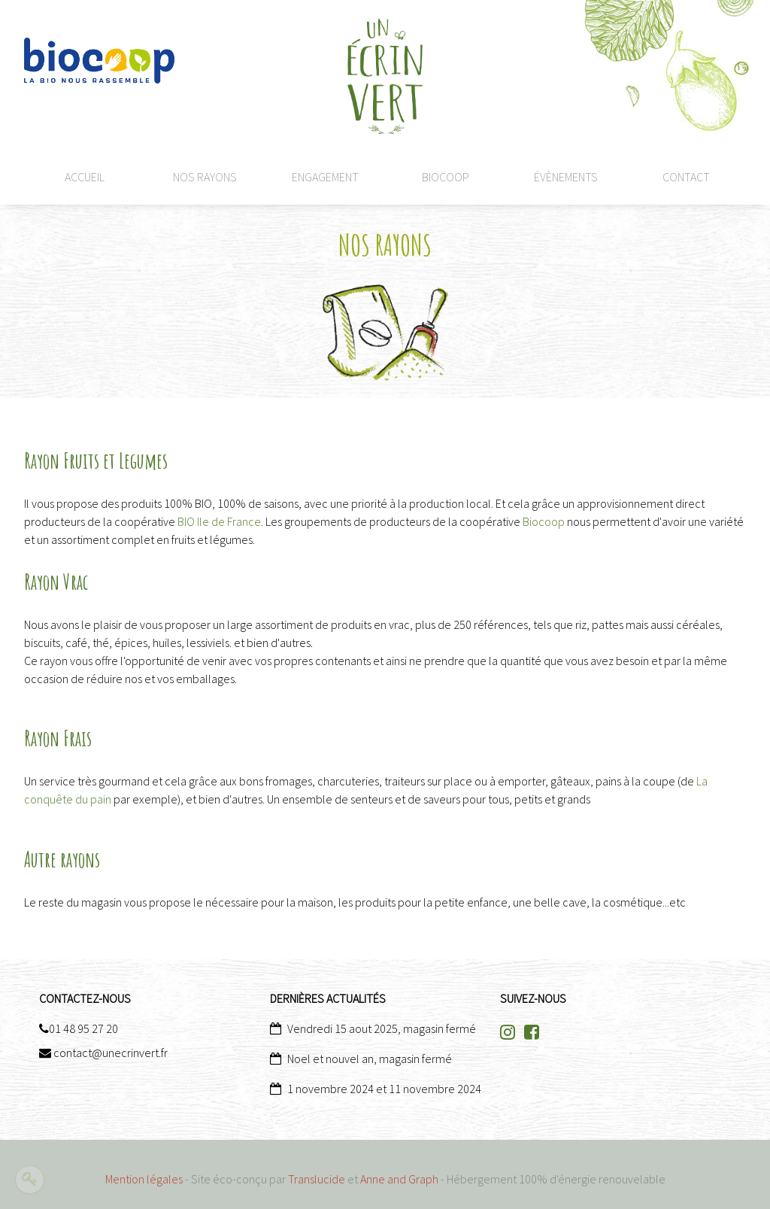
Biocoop (445, 176)
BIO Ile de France (219, 521)
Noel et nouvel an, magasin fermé (369, 1058)
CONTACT (686, 176)
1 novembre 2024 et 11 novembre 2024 (384, 1088)
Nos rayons (205, 176)
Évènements (566, 176)
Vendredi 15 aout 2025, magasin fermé (381, 1028)
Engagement (325, 176)
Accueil (85, 176)
